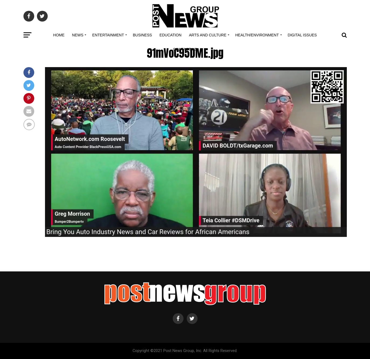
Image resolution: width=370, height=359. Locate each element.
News (77, 35)
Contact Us (185, 49)
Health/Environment (257, 35)
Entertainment (108, 35)
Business (142, 35)
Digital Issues (302, 35)
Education (170, 35)
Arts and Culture (207, 35)
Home (58, 35)
